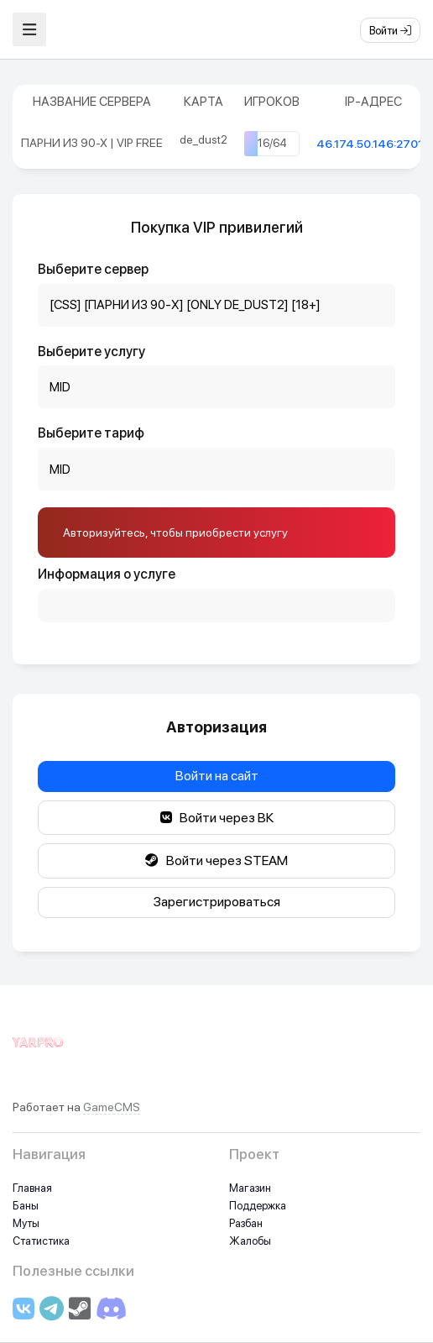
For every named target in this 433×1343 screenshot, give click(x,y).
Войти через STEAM (216, 860)
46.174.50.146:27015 (373, 143)
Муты (26, 1223)
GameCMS (111, 1107)
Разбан (246, 1223)
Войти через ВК (217, 818)
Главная (32, 1188)
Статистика (41, 1241)
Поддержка (257, 1205)
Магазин (250, 1188)
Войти (390, 30)
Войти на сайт (216, 776)
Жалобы (250, 1241)
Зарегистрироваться (217, 902)
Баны (26, 1205)
